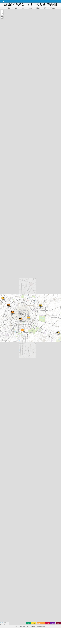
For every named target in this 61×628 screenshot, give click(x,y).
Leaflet (1, 623)
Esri (6, 624)
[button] (2, 11)
